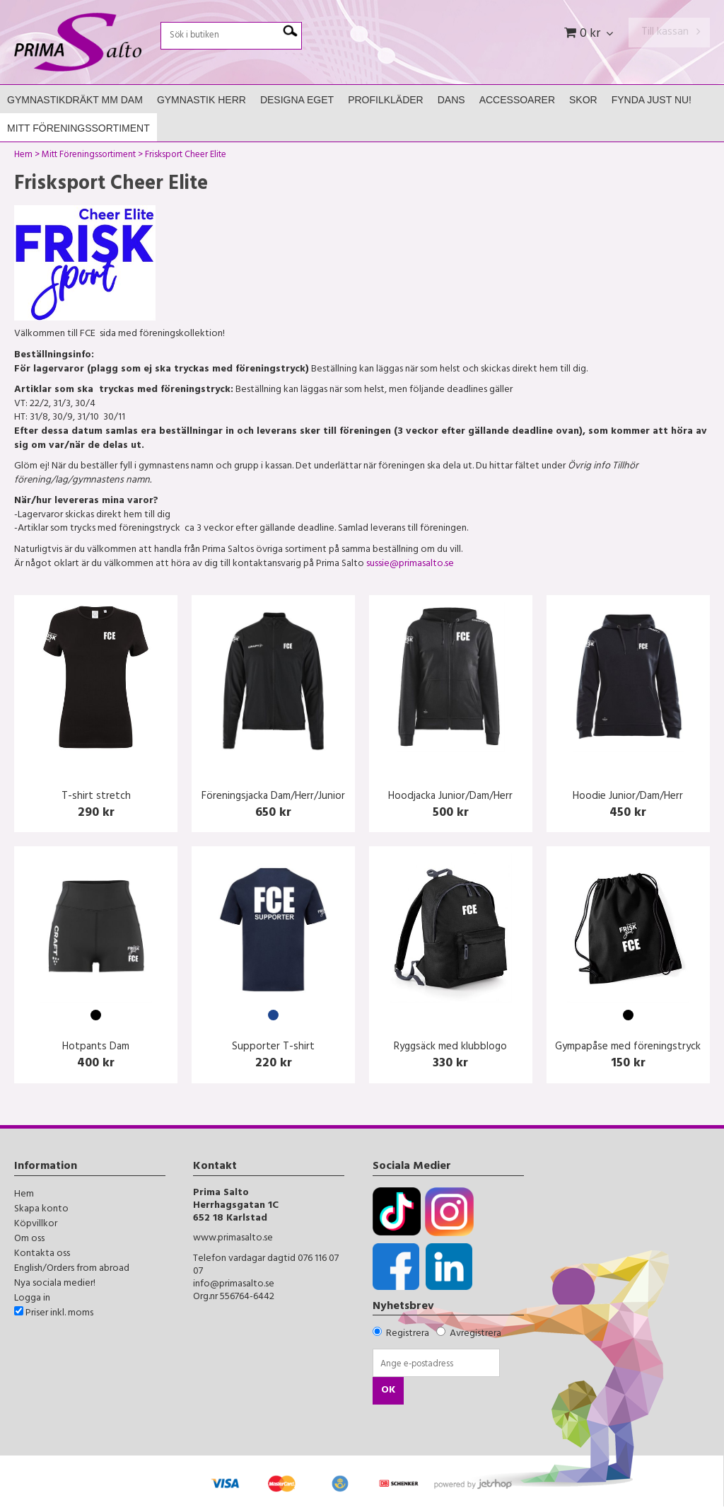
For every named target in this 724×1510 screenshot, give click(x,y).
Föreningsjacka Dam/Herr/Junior (273, 797)
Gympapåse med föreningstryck (628, 1047)
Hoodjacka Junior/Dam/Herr (450, 797)
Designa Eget (297, 99)
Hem (23, 156)
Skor (583, 99)
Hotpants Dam (95, 1047)
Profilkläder (386, 99)
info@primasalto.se (233, 1284)
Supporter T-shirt (273, 1047)
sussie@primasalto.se (410, 564)
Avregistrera (475, 1334)
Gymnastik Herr (201, 99)
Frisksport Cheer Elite (185, 156)
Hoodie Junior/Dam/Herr (628, 797)
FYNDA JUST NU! (651, 99)
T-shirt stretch (96, 797)
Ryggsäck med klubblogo (450, 1047)
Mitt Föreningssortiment (78, 128)
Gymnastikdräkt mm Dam (75, 99)
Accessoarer (517, 99)
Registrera (407, 1334)
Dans (451, 99)
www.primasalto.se (233, 1238)
